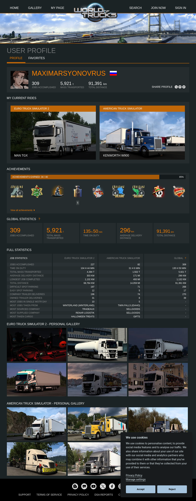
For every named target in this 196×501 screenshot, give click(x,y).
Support (24, 494)
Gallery (35, 7)
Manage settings (136, 479)
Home (14, 7)
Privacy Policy (78, 494)
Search (135, 7)
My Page (57, 7)
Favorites (36, 58)
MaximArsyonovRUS (69, 73)
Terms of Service (49, 494)
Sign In (180, 7)
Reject (172, 489)
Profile (16, 58)
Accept (140, 489)
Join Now (158, 7)
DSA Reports (103, 494)
